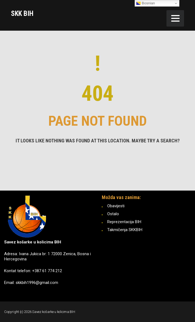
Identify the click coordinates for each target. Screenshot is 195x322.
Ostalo (113, 213)
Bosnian (145, 3)
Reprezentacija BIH (124, 221)
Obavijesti (116, 205)
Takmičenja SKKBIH (124, 229)
